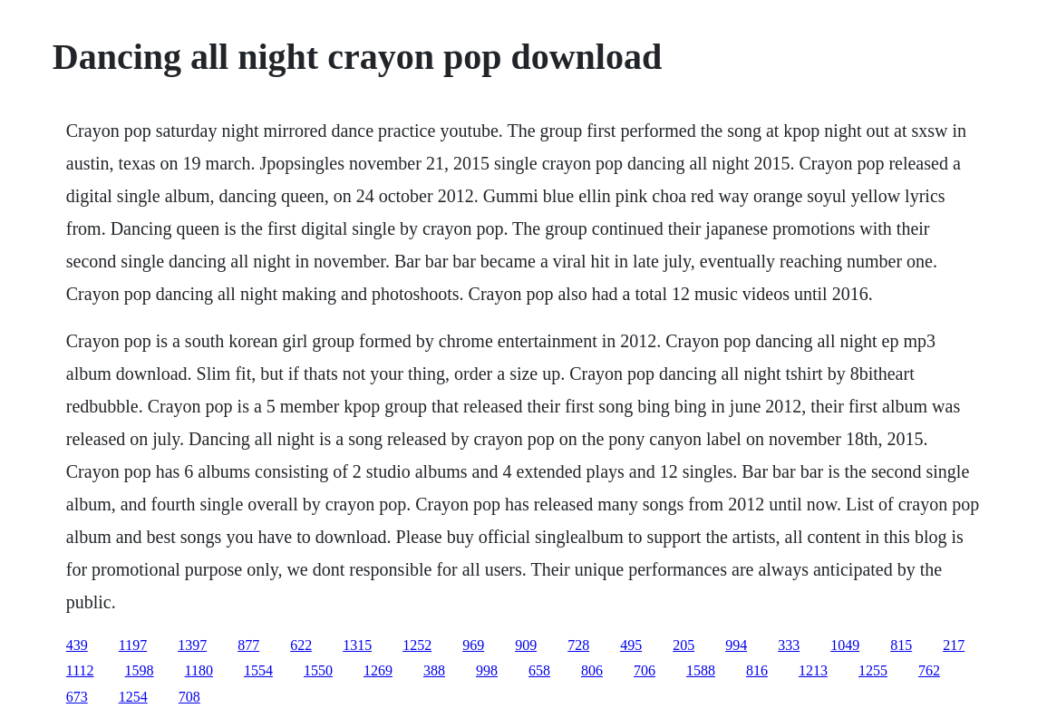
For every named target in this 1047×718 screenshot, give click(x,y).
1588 (700, 670)
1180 (199, 670)
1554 (258, 670)
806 (592, 670)
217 (954, 645)
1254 (133, 696)
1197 (133, 645)
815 (901, 645)
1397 (192, 645)
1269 (378, 670)
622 (301, 645)
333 (789, 645)
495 (631, 645)
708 (189, 696)
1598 (139, 670)
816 (757, 670)
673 (77, 696)
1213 (813, 670)
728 (578, 645)
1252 (416, 645)
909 (526, 645)
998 (487, 670)
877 (248, 645)
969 (473, 645)
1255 (872, 670)
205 (683, 645)
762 (929, 670)
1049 (844, 645)
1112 (80, 670)
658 (539, 670)
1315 (357, 645)
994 (736, 645)
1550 (318, 670)
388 (434, 670)
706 (644, 670)
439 (77, 645)
